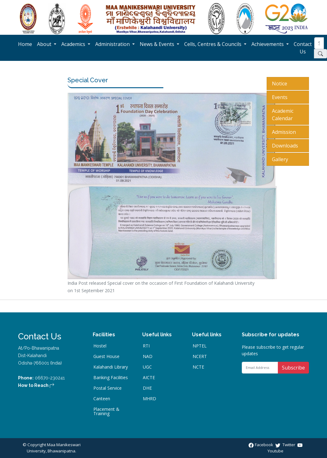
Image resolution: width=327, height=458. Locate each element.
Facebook (261, 444)
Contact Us (304, 48)
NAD (147, 356)
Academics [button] (73, 44)
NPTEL (200, 346)
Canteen (101, 399)
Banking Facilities (110, 377)
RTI (146, 346)
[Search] (319, 43)
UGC (147, 367)
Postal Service (107, 388)
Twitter (285, 444)
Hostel (99, 346)
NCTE (198, 367)
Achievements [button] (268, 44)
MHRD (149, 399)
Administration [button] (113, 44)
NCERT (200, 356)
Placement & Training (106, 411)
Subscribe (293, 367)
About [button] (45, 44)
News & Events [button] (157, 44)
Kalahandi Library (110, 367)
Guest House (106, 356)
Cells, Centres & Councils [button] (213, 44)
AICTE (149, 377)
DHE (147, 388)
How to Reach (36, 385)
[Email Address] (260, 368)
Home (26, 44)
